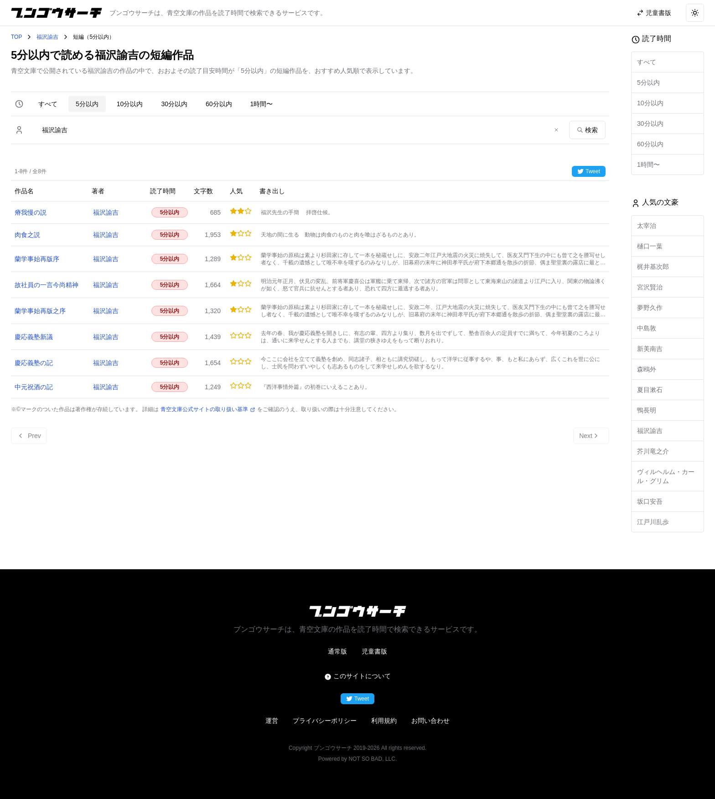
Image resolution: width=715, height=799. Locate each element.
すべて (47, 104)
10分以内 (130, 104)
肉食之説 (27, 234)
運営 (271, 720)
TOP (16, 37)
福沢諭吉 (47, 37)
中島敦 (646, 328)
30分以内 (174, 104)
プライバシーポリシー (325, 720)
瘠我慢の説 (31, 212)
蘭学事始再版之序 (40, 310)
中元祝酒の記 (34, 387)
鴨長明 (646, 410)
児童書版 (374, 651)
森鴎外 (646, 369)
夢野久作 (650, 307)
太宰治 (646, 225)
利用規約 (384, 720)
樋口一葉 (650, 246)
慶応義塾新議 (34, 336)
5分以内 (87, 104)
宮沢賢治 (650, 287)
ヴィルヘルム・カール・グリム (665, 476)
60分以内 (219, 104)
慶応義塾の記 (34, 362)
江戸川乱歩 (653, 522)
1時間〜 (261, 104)
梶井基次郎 (653, 266)
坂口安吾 (650, 501)
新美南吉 (650, 348)
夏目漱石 (650, 389)
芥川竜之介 (653, 451)
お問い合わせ (430, 720)
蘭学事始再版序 (37, 259)
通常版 (337, 651)
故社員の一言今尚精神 (46, 285)
